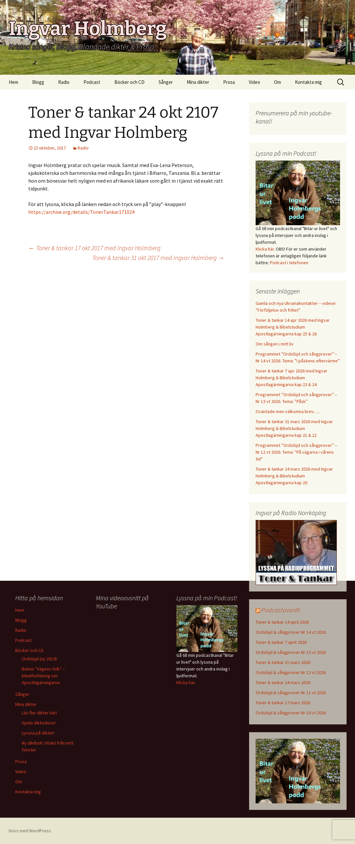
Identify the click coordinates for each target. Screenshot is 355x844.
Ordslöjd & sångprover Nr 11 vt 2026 (291, 692)
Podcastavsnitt (280, 610)
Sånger (165, 82)
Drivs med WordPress (30, 831)
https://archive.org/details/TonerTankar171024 (81, 212)
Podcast (91, 82)
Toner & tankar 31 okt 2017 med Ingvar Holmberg (158, 257)
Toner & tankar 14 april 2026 (282, 622)
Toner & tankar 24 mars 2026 (283, 682)
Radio (64, 82)
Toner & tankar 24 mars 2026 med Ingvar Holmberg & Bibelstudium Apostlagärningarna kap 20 (294, 476)
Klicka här (265, 249)
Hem (13, 82)
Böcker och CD (129, 82)
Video (254, 82)
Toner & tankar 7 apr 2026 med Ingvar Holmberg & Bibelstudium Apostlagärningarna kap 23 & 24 (291, 377)
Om (277, 82)
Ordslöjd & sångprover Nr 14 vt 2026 (291, 632)
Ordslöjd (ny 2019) (39, 659)
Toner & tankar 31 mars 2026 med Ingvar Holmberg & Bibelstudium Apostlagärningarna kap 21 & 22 (294, 428)
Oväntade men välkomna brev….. (288, 411)
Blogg (38, 82)
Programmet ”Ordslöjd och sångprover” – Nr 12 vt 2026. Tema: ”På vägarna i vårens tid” (296, 452)
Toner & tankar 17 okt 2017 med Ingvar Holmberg (94, 248)
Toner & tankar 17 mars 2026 (283, 703)
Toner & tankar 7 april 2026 (281, 642)
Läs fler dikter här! (39, 713)
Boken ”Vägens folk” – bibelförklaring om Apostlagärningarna (43, 675)
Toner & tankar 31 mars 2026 (283, 662)
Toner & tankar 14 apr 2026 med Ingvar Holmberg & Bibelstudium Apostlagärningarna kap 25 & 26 (293, 327)
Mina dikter (198, 82)
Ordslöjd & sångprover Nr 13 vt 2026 (291, 652)
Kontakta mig (308, 82)
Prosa (229, 82)
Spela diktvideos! (39, 723)
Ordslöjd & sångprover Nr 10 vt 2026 (291, 713)
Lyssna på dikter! (38, 733)
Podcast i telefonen (289, 263)
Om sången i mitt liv (275, 344)
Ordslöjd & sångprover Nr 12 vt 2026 (291, 672)
